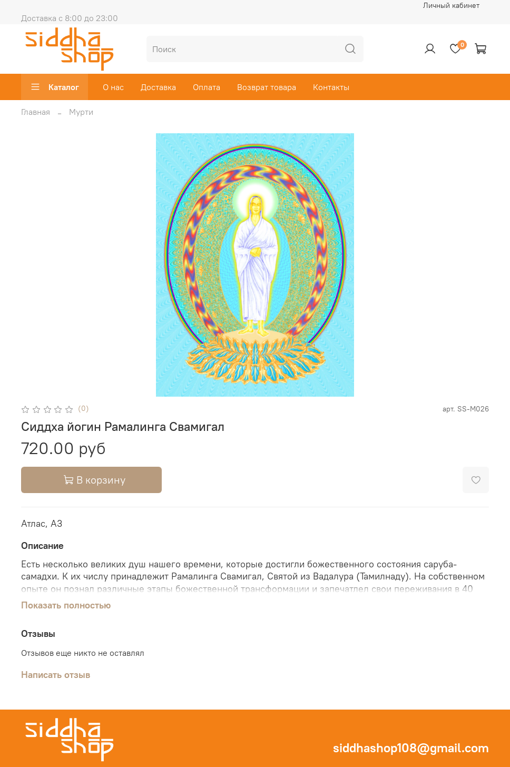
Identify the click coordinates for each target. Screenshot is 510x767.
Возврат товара (266, 87)
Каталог (54, 87)
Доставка (158, 87)
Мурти (81, 111)
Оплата (206, 87)
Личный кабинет (451, 5)
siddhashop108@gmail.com (411, 747)
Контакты (331, 87)
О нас (113, 87)
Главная (35, 111)
